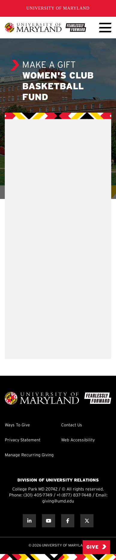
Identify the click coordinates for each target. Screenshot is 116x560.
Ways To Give (17, 425)
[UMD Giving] (45, 27)
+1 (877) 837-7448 (74, 495)
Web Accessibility (78, 440)
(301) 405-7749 (37, 495)
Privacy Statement (22, 440)
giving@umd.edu (58, 501)
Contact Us (71, 425)
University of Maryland (58, 8)
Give (96, 547)
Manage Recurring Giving (29, 455)
